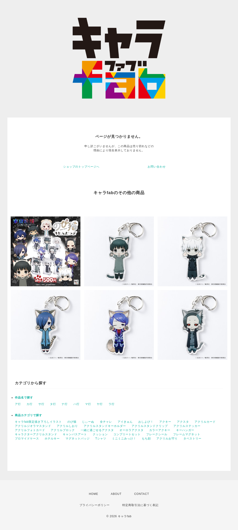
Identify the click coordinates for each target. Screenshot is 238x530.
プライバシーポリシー (94, 505)
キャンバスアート (75, 434)
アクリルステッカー (187, 426)
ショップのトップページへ (81, 166)
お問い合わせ (157, 166)
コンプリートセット (127, 434)
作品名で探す (24, 397)
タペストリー (192, 438)
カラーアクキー (159, 430)
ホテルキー (52, 438)
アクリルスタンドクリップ (150, 426)
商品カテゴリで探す (28, 415)
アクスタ (183, 421)
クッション (100, 434)
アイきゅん (125, 421)
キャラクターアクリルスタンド (36, 434)
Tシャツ (100, 438)
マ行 (88, 404)
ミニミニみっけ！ (124, 438)
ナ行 (65, 404)
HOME (93, 494)
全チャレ (106, 421)
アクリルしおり (67, 426)
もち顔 (146, 438)
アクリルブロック (63, 430)
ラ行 (112, 404)
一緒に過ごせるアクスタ (97, 430)
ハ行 (76, 404)
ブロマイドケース (27, 438)
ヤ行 (100, 404)
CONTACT (141, 494)
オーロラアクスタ (131, 430)
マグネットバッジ (78, 438)
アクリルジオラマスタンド (33, 426)
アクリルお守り (167, 438)
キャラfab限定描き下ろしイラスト (38, 421)
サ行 (41, 404)
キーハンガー (185, 430)
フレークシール (156, 434)
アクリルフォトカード (30, 430)
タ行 (53, 404)
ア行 (18, 404)
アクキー (165, 421)
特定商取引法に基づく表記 (140, 505)
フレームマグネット (186, 434)
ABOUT (116, 494)
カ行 (29, 404)
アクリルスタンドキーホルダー (105, 426)
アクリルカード (205, 421)
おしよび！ (145, 421)
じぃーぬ (88, 421)
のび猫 (71, 421)
